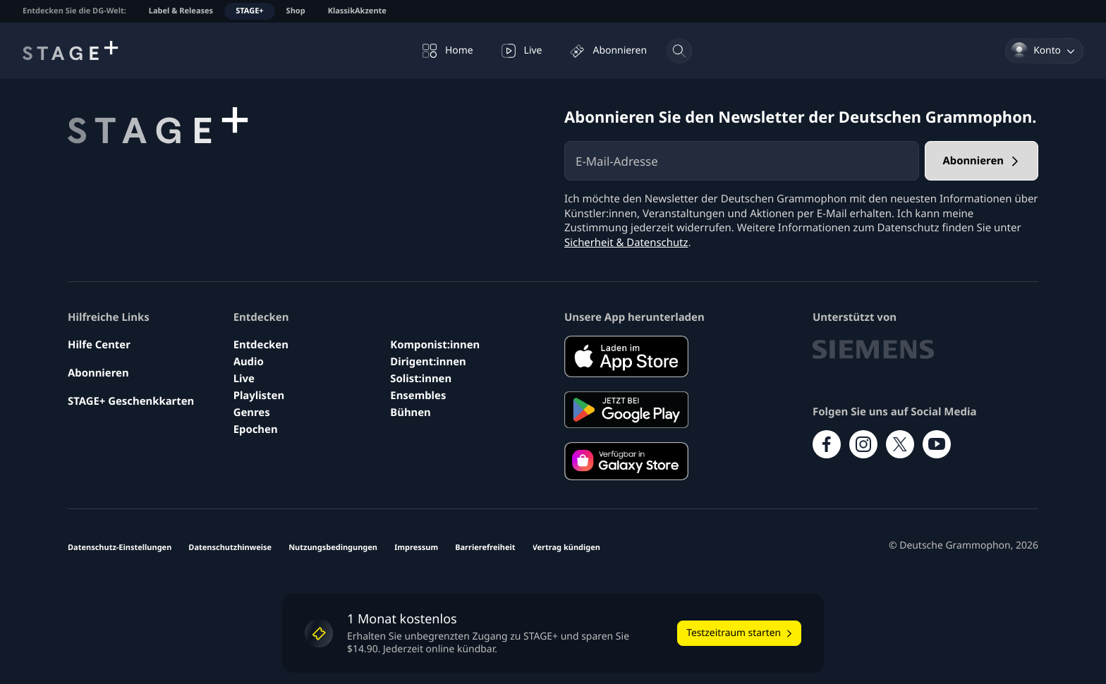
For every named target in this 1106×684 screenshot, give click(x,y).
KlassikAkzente (357, 11)
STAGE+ (249, 11)
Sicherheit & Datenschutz (626, 243)
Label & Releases (181, 11)
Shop (295, 11)
